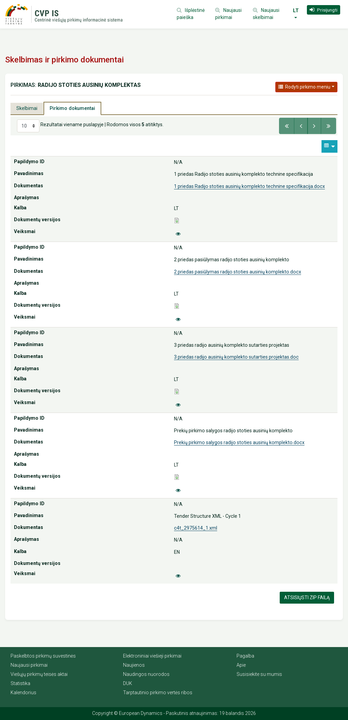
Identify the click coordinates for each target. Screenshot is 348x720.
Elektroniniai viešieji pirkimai (152, 656)
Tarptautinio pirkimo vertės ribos (157, 692)
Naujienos (134, 665)
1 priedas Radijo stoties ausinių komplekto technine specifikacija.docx (249, 186)
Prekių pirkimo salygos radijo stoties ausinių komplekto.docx (239, 442)
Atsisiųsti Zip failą (307, 597)
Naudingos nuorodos (146, 674)
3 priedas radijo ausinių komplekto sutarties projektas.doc (236, 357)
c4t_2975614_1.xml (195, 528)
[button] (323, 10)
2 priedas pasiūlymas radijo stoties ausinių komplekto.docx (237, 271)
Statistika (20, 683)
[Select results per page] (28, 125)
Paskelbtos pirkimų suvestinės (43, 656)
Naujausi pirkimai (29, 665)
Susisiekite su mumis (259, 674)
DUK (127, 683)
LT (296, 10)
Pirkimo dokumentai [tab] (72, 108)
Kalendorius (23, 692)
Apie (241, 665)
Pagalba (245, 656)
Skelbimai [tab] (26, 108)
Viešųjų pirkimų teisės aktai (39, 674)
